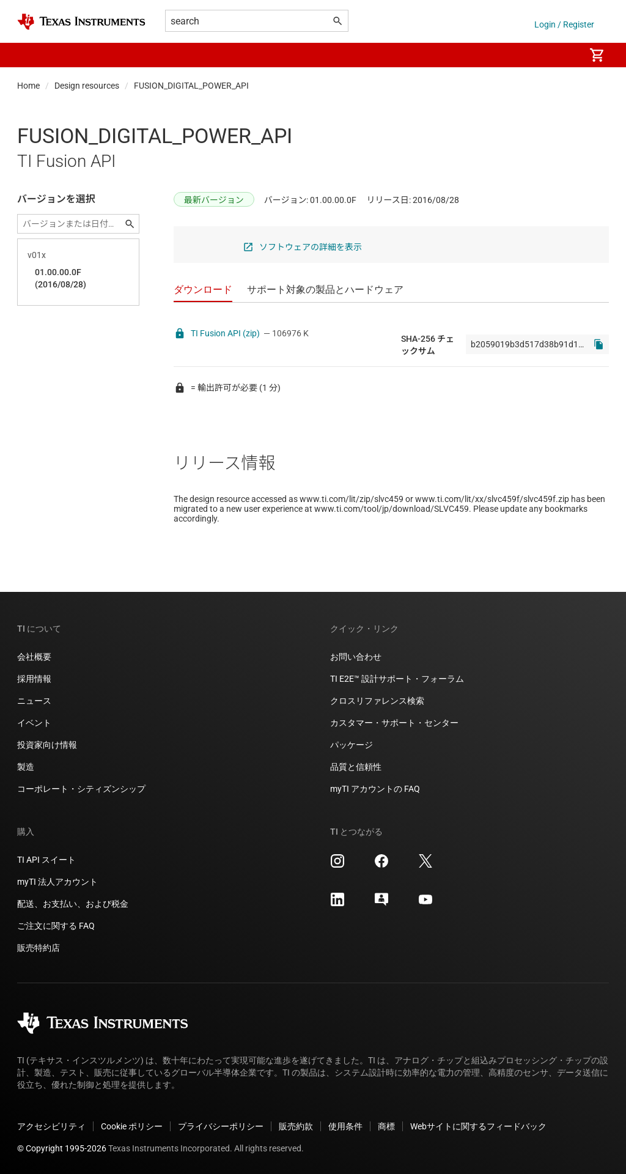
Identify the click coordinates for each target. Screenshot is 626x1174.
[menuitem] (562, 55)
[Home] (81, 21)
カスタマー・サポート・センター (394, 723)
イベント (34, 723)
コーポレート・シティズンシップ (81, 789)
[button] (29, 55)
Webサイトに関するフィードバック (478, 1126)
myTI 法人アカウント (57, 882)
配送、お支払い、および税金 (72, 904)
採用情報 (34, 679)
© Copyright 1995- (61, 1148)
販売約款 (296, 1126)
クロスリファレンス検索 (377, 701)
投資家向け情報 (47, 745)
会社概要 (34, 657)
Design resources (86, 85)
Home (28, 85)
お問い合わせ (355, 657)
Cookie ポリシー (132, 1126)
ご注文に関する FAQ (56, 926)
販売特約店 (38, 948)
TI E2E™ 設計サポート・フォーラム (397, 679)
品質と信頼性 (355, 767)
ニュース (34, 701)
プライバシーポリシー (220, 1126)
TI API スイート (46, 860)
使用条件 (345, 1126)
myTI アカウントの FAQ (375, 789)
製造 (25, 767)
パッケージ (351, 745)
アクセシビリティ (51, 1126)
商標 (386, 1126)
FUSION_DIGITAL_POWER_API (191, 85)
